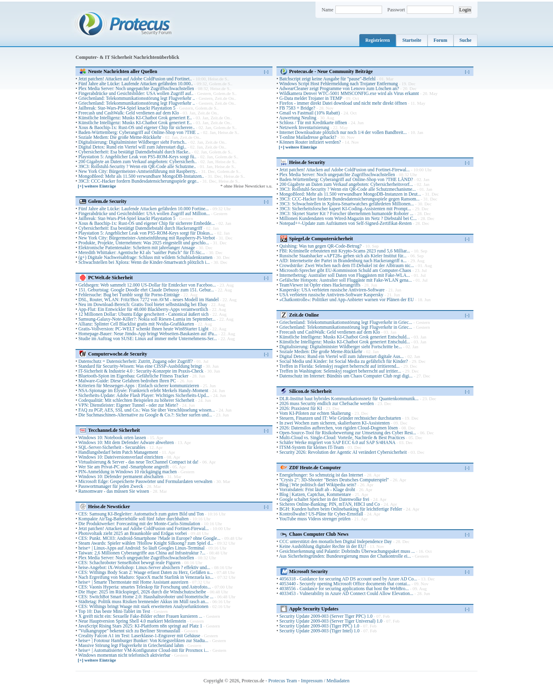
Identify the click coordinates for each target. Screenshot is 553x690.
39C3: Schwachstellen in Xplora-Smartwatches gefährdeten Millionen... (346, 203)
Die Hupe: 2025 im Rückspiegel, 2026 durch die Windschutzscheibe (142, 591)
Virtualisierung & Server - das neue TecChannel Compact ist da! (138, 461)
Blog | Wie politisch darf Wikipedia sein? (317, 484)
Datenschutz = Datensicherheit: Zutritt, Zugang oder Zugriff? (135, 361)
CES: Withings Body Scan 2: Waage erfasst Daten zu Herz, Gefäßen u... (145, 572)
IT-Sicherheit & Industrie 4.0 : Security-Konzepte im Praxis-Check (140, 371)
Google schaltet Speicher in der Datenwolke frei (324, 499)
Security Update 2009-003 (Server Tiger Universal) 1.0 (330, 621)
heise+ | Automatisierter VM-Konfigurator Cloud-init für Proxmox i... (143, 650)
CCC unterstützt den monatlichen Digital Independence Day (335, 541)
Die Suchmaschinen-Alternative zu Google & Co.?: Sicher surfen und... (145, 414)
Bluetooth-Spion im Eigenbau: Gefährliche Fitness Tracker (133, 375)
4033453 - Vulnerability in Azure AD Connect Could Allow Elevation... (346, 593)
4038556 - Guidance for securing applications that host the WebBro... (344, 588)
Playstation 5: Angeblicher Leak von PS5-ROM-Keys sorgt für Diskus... (145, 233)
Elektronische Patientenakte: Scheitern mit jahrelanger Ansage (136, 247)
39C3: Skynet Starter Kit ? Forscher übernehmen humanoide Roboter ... (346, 213)
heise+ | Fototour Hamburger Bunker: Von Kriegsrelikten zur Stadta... (143, 640)
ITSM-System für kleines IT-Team (311, 447)
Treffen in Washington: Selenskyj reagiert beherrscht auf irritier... (340, 371)
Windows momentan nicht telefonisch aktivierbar (124, 655)
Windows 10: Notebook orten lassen (112, 437)
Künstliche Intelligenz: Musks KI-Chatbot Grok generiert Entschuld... (344, 336)
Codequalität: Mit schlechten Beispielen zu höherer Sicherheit (136, 400)
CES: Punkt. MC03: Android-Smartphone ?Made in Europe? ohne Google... (149, 538)
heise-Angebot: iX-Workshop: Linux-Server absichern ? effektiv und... (144, 567)
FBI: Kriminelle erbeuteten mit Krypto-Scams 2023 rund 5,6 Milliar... (344, 250)
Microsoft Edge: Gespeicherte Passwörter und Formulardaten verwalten (145, 481)
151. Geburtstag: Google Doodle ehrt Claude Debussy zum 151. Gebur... (146, 289)
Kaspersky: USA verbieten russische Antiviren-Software (332, 289)
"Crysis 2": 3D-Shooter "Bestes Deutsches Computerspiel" (334, 479)
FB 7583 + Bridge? (297, 108)
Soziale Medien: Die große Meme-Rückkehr (119, 137)
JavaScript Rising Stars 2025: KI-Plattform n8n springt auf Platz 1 (140, 625)
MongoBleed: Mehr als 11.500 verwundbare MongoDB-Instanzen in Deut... (350, 194)
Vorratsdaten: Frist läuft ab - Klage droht (317, 489)
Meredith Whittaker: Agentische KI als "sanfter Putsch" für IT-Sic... (141, 252)
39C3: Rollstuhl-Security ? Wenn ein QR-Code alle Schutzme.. (137, 166)
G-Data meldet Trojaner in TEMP (310, 98)
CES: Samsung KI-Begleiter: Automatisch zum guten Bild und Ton (141, 513)
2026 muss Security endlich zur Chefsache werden (326, 403)
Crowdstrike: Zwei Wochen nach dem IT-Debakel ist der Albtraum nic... (346, 265)
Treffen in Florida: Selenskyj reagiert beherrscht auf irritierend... (339, 366)
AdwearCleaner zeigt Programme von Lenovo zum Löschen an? (339, 88)
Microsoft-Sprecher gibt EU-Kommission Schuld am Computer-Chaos (345, 270)
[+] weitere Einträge (97, 185)
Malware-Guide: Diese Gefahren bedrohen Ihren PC (127, 380)
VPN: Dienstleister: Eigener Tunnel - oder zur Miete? (128, 405)
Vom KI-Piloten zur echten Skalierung (315, 413)
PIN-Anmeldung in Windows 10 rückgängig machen (127, 471)
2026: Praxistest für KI (300, 408)
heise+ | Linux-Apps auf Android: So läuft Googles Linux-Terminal (141, 548)
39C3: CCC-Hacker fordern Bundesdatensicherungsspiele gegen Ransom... (349, 198)
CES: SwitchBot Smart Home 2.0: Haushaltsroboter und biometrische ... (146, 596)
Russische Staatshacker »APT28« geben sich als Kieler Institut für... (342, 255)
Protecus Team (282, 681)
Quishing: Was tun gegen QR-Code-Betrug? (320, 246)
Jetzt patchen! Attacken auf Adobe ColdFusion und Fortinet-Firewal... (143, 528)
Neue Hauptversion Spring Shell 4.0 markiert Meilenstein (132, 621)
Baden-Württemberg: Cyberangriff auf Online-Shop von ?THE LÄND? (346, 179)
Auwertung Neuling (297, 117)
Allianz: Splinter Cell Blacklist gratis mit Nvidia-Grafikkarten (136, 323)
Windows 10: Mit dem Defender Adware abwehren (126, 442)
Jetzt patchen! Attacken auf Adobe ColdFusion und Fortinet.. (135, 78)
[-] (266, 71)
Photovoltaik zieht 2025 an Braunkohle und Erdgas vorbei (132, 533)
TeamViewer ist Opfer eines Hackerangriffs (320, 284)
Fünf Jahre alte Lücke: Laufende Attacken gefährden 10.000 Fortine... (143, 208)
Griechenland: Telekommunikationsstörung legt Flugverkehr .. (136, 98)
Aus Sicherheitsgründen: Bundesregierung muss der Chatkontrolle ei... (345, 556)
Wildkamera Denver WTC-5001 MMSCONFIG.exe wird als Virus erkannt (349, 93)
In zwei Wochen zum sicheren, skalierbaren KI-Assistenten (334, 422)
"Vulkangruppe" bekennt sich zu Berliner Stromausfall (129, 630)
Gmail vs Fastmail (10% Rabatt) (309, 112)
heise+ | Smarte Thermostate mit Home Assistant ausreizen (133, 582)
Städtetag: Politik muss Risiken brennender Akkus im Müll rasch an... (143, 601)
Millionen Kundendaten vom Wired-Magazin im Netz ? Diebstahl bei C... (348, 218)
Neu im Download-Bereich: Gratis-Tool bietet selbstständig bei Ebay (142, 304)
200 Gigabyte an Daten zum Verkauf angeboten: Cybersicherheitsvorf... (346, 184)
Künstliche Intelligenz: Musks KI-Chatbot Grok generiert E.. (135, 117)
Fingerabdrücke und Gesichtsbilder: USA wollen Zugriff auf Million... (144, 213)
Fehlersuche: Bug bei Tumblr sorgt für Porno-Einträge (129, 294)
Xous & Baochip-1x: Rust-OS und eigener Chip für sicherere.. (136, 127)
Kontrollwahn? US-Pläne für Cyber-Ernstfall (321, 513)
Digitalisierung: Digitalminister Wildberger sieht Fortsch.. (132, 142)
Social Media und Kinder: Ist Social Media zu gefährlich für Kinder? (343, 361)
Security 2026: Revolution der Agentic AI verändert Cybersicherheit (343, 452)
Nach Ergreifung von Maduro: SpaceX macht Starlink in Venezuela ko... (146, 577)
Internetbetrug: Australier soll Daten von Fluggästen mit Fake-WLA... (344, 275)
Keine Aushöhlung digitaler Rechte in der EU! (322, 546)
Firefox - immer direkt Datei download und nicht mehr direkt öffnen (343, 103)
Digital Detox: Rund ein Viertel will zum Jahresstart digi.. (132, 146)
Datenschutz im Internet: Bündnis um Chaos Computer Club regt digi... (346, 375)
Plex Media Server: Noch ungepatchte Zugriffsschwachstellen (136, 88)
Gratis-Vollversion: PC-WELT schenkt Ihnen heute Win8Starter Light (143, 328)
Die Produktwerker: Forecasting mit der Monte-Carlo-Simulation (139, 523)
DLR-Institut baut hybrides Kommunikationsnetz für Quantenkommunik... (349, 398)
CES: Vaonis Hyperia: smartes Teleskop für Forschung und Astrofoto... (144, 586)
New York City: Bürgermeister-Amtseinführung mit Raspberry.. (137, 171)
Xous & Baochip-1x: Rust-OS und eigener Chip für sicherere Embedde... (146, 223)
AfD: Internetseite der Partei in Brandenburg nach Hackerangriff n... (342, 260)
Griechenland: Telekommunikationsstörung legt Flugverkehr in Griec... (345, 322)
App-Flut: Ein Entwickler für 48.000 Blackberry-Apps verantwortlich (143, 309)
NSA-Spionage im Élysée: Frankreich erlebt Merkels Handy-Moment (143, 390)
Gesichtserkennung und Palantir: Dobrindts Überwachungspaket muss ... (347, 551)
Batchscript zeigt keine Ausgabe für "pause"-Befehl (327, 78)
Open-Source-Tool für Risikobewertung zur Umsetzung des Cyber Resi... (347, 432)
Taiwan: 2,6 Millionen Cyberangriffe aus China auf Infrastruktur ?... (141, 552)
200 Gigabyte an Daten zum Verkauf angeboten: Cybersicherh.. (137, 161)
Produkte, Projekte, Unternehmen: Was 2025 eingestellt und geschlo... (143, 242)
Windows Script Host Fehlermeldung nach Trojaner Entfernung (338, 83)
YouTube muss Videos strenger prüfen (314, 518)
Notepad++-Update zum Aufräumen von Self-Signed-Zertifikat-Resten (345, 223)
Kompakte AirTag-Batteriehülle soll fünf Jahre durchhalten (133, 518)
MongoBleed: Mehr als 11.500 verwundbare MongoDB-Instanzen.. (141, 176)
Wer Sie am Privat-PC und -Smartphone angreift (123, 466)
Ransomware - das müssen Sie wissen (113, 491)
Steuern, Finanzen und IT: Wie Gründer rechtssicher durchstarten (340, 418)
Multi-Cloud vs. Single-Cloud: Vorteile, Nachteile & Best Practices (342, 437)
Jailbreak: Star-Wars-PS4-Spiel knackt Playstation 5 (126, 108)
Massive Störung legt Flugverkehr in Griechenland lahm (131, 645)
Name (327, 10)
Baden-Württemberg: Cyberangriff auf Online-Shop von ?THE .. (138, 132)
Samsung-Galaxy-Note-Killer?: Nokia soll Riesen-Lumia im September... (147, 319)
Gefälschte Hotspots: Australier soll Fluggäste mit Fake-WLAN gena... (345, 280)
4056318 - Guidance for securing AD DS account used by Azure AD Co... (348, 578)
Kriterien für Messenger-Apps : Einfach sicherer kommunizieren (138, 385)
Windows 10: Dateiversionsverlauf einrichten (120, 457)
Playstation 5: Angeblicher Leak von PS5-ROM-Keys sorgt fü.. (137, 156)
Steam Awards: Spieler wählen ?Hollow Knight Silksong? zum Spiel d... (145, 543)
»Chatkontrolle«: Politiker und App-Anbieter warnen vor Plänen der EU (346, 299)
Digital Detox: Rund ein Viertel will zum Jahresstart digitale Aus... (341, 356)
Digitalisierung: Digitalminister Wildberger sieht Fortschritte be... (340, 346)
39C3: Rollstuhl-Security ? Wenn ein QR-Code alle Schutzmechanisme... (347, 189)
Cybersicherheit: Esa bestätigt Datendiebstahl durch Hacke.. (134, 151)
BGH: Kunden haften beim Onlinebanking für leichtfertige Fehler (340, 509)
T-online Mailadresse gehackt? (308, 137)
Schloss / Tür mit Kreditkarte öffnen (313, 122)
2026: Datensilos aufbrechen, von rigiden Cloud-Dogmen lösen (338, 427)
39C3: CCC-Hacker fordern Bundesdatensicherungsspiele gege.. (138, 181)
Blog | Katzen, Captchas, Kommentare (315, 494)
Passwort (396, 10)
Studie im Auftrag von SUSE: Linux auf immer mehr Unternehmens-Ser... (147, 338)
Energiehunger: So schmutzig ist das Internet (321, 474)
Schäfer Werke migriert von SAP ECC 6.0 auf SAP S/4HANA (337, 442)
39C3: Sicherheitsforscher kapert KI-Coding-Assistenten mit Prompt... (345, 208)
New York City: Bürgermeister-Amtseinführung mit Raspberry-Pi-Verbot (146, 237)
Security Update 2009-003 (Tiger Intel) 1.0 (319, 630)
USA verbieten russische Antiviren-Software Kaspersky (331, 294)
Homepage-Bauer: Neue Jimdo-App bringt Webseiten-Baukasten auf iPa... (147, 333)
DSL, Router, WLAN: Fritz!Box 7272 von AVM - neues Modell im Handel (148, 299)
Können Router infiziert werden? (310, 142)
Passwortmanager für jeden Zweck (110, 486)
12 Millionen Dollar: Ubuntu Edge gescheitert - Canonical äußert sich (143, 314)
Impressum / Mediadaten (325, 681)
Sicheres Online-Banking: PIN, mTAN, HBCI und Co (329, 504)
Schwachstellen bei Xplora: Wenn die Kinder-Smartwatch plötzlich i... (144, 262)
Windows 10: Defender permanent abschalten (121, 476)
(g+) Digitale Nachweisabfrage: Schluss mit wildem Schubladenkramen (145, 257)
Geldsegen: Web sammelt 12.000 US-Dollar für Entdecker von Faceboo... (147, 284)
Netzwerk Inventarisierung (304, 127)
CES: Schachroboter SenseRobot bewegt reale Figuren (129, 562)
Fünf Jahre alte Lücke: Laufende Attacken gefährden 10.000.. (135, 83)
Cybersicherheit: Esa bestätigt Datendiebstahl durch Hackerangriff (140, 228)
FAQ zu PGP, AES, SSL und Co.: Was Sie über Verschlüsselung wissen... (146, 410)
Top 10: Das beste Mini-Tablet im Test (114, 611)
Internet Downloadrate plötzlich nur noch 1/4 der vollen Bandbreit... (343, 132)
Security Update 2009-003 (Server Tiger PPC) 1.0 (326, 616)
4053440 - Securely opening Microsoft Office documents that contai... (344, 583)
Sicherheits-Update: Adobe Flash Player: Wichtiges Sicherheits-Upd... (144, 395)
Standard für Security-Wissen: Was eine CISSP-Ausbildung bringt (140, 366)
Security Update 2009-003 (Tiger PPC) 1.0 (319, 625)
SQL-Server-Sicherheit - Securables (111, 447)
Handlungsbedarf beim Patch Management (118, 452)
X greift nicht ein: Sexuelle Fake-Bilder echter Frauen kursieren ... (140, 616)
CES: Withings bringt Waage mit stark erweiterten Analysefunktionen (143, 606)
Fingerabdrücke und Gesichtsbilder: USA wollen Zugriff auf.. (135, 93)
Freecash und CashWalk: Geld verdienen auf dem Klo (128, 112)
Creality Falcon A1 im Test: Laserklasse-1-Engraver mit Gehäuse (139, 635)
